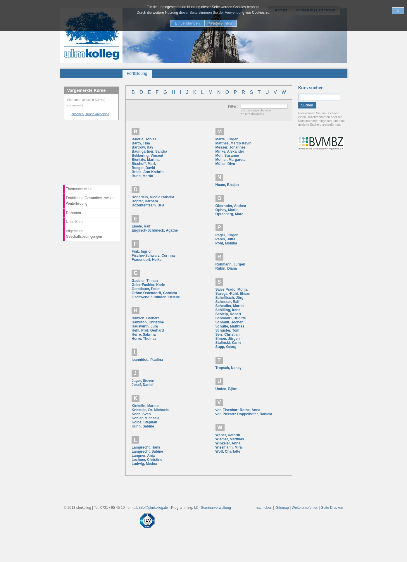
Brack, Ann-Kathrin (147, 172)
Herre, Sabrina (144, 334)
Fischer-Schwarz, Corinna (153, 256)
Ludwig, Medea (144, 464)
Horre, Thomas (144, 339)
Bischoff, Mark (144, 164)
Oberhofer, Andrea (230, 206)
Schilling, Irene (227, 310)
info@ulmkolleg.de (153, 508)
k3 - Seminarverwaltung (212, 508)
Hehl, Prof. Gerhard (148, 330)
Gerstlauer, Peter (146, 289)
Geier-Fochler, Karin (148, 285)
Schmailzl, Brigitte (230, 318)
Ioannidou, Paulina (147, 360)
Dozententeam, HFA (148, 205)
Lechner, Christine (147, 460)
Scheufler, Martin (229, 306)
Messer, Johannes (230, 147)
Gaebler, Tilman (145, 281)
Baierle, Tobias (144, 139)
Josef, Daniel (142, 385)
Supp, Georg (226, 347)
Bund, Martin (142, 176)
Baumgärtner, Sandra (149, 151)
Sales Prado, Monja (231, 289)
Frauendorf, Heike (146, 260)
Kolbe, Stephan (144, 422)
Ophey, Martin (227, 210)
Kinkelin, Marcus (145, 406)
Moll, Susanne (227, 156)
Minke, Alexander (229, 151)
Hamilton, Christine (148, 322)
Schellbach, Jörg (229, 298)
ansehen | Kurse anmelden (90, 114)
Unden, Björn (226, 389)
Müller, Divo (225, 164)
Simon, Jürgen (227, 339)
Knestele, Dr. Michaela (150, 410)
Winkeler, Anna (227, 443)
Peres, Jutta (225, 239)
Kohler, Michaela (145, 418)
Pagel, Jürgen (227, 235)
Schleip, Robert (228, 314)
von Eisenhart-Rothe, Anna (238, 410)
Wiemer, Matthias (229, 439)
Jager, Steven (143, 381)
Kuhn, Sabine (143, 426)
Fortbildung (137, 73)
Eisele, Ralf (141, 226)
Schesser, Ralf (227, 302)
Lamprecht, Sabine (147, 451)
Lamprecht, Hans (146, 447)
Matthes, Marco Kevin (233, 143)
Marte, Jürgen (227, 139)
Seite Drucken (332, 508)
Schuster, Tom (227, 330)
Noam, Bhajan (227, 185)
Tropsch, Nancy (228, 368)
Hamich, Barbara (145, 318)
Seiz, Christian (227, 334)
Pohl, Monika (226, 243)
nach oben (264, 508)
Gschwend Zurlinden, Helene (156, 297)
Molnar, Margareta (230, 160)
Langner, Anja (143, 456)
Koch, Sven (141, 414)
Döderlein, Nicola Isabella (153, 197)
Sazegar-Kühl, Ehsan (232, 294)
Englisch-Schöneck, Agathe (155, 230)
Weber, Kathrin (227, 435)
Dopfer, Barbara (145, 201)
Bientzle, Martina (145, 160)
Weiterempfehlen (305, 508)
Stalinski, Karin (228, 343)
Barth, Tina (141, 143)
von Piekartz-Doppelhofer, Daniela (243, 414)
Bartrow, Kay (142, 147)
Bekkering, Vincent (147, 156)
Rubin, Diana (226, 268)
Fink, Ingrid (141, 251)
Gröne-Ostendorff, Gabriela (154, 293)
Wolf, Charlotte (227, 451)
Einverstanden (187, 23)
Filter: (234, 106)
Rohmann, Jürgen (230, 264)
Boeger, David (143, 168)
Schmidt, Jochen (229, 322)
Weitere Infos (220, 23)
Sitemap (282, 508)
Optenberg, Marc (229, 214)
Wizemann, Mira (228, 447)
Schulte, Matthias (229, 326)
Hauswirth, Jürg (145, 326)
